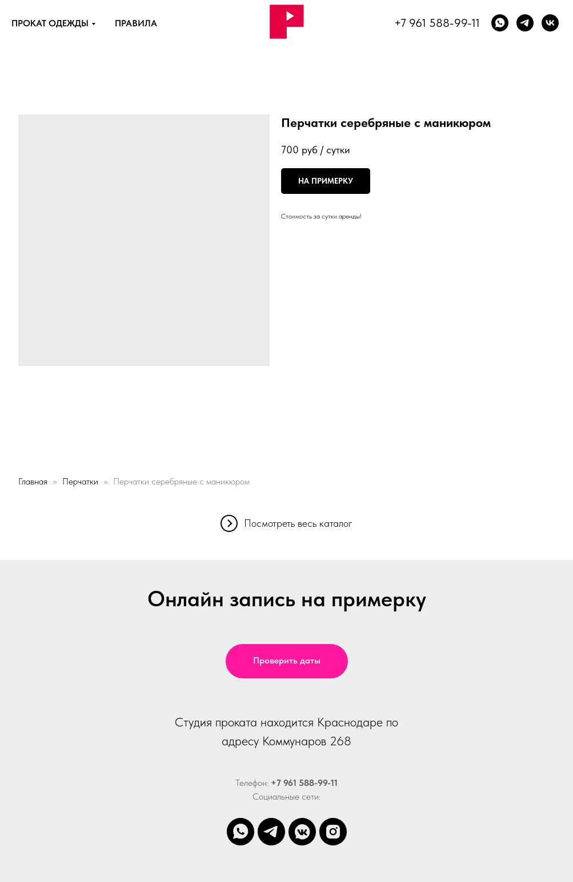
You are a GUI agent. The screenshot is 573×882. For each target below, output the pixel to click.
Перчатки (80, 481)
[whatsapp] (499, 22)
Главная (32, 481)
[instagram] (333, 831)
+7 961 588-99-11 (437, 23)
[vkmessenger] (302, 831)
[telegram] (271, 831)
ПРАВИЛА (136, 23)
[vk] (550, 22)
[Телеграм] (525, 22)
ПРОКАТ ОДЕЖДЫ (50, 23)
